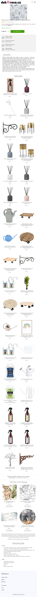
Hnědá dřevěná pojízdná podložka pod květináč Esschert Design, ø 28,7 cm (27, 247)
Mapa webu (3, 581)
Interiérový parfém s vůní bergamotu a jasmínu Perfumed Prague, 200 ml (26, 423)
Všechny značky (4, 577)
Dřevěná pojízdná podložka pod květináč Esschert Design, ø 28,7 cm (10, 314)
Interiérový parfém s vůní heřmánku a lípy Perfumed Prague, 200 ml (10, 423)
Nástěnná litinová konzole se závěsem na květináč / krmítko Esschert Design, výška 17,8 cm (27, 468)
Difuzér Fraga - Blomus (26, 93)
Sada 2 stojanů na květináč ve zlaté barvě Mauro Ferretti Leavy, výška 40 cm (27, 159)
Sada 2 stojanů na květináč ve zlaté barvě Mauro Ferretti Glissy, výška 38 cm (27, 137)
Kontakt (2, 589)
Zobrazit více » (10, 25)
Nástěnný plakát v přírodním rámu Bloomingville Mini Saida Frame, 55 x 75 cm (27, 336)
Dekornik (27, 539)
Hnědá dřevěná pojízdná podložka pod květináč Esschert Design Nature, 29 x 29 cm (27, 225)
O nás (2, 587)
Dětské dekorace (21, 477)
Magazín (2, 579)
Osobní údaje (3, 585)
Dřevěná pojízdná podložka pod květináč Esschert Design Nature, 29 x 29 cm (10, 269)
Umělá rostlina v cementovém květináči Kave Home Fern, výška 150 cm (26, 291)
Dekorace (16, 477)
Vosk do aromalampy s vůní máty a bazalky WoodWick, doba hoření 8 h (10, 401)
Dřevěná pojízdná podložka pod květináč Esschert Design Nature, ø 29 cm (26, 314)
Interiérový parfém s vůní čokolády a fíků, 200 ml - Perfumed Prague (10, 446)
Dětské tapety (26, 477)
